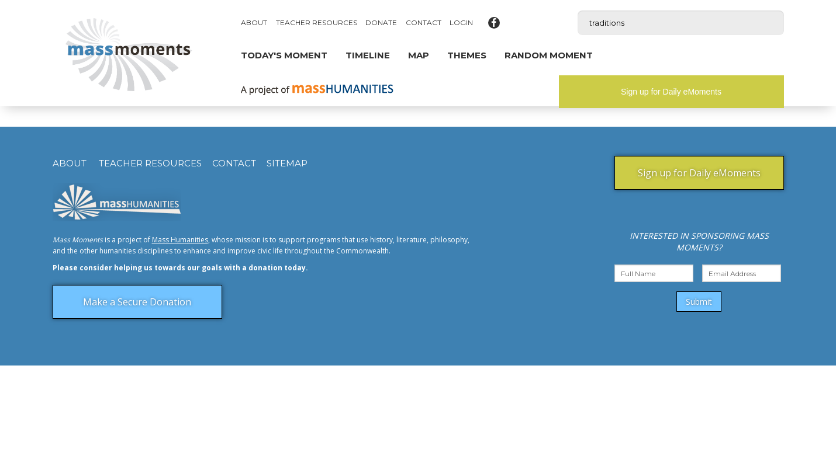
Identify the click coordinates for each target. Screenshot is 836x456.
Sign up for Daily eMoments (671, 91)
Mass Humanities (180, 240)
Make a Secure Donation (137, 301)
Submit (699, 301)
